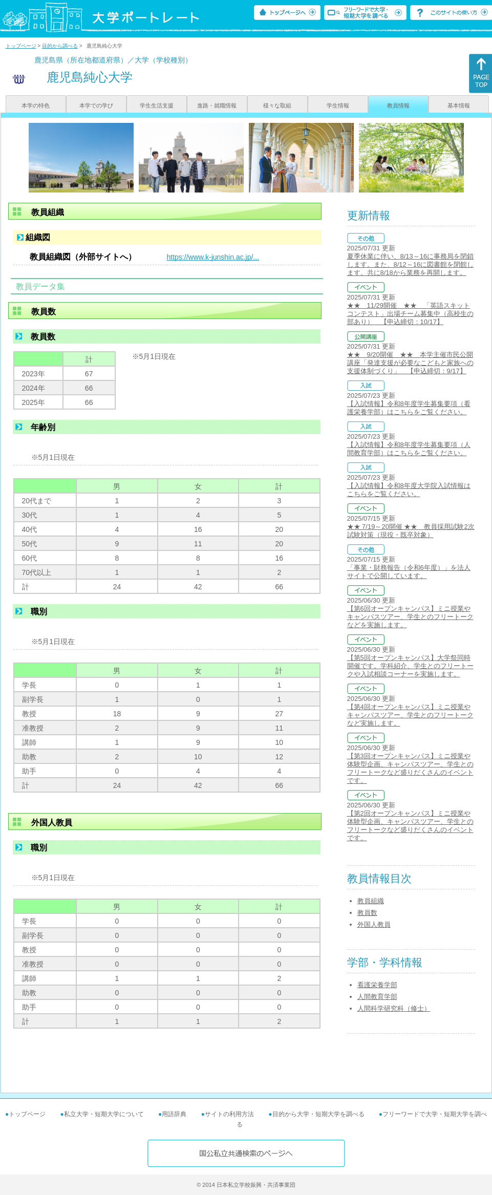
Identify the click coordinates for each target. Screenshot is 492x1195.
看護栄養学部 (377, 985)
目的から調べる (60, 46)
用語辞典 (174, 1114)
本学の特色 (36, 105)
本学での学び (96, 105)
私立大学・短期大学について (104, 1114)
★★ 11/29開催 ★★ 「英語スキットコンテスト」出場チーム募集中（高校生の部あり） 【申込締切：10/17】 (410, 314)
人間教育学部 (377, 996)
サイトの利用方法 (229, 1114)
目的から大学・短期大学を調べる (318, 1114)
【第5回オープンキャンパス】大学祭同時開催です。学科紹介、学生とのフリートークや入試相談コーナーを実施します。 (410, 666)
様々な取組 (277, 105)
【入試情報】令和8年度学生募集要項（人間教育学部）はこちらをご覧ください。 (408, 449)
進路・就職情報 (217, 105)
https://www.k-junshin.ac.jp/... (213, 257)
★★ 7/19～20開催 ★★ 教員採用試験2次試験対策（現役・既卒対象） (411, 531)
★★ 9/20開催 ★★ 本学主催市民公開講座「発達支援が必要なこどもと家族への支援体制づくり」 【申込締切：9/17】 (410, 363)
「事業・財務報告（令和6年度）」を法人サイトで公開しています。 (408, 572)
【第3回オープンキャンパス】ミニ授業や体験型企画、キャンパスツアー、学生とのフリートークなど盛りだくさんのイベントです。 (410, 768)
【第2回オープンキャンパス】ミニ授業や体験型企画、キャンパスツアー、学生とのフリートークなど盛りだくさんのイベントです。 (410, 825)
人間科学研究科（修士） (394, 1008)
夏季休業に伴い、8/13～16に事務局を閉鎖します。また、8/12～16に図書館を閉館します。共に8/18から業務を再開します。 (410, 264)
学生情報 (338, 105)
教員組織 (370, 901)
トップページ (21, 46)
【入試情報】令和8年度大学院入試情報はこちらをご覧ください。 (408, 490)
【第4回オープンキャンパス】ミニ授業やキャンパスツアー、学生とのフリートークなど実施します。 (410, 715)
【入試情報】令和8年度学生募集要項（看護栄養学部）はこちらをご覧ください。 (408, 408)
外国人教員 (374, 924)
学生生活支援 (157, 105)
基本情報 (458, 105)
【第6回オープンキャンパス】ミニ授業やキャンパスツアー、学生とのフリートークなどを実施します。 (410, 617)
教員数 (367, 912)
